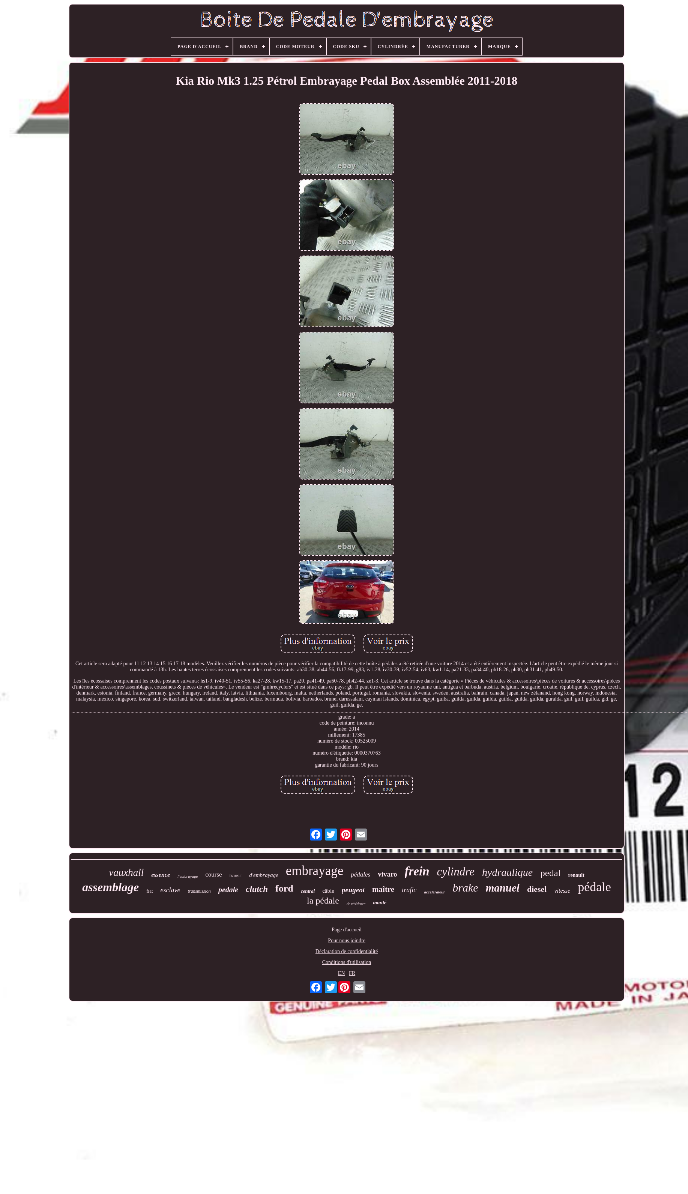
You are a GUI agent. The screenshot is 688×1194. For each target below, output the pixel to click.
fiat (149, 891)
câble (328, 891)
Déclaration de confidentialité (346, 951)
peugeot (353, 890)
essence (160, 875)
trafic (409, 890)
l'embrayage (187, 876)
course (213, 874)
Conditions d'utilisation (346, 962)
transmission (199, 891)
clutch (257, 889)
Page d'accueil (347, 929)
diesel (537, 889)
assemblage (110, 887)
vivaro (387, 874)
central (308, 891)
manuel (503, 888)
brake (465, 887)
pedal (550, 873)
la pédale (323, 900)
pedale (228, 890)
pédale (594, 887)
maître (383, 889)
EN (341, 973)
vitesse (562, 890)
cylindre (456, 871)
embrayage (315, 870)
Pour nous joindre (346, 940)
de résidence (356, 904)
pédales (360, 874)
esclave (170, 890)
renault (576, 875)
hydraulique (507, 872)
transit (236, 875)
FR (352, 973)
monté (379, 902)
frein (417, 871)
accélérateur (434, 892)
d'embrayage (263, 875)
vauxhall (126, 872)
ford (284, 888)
